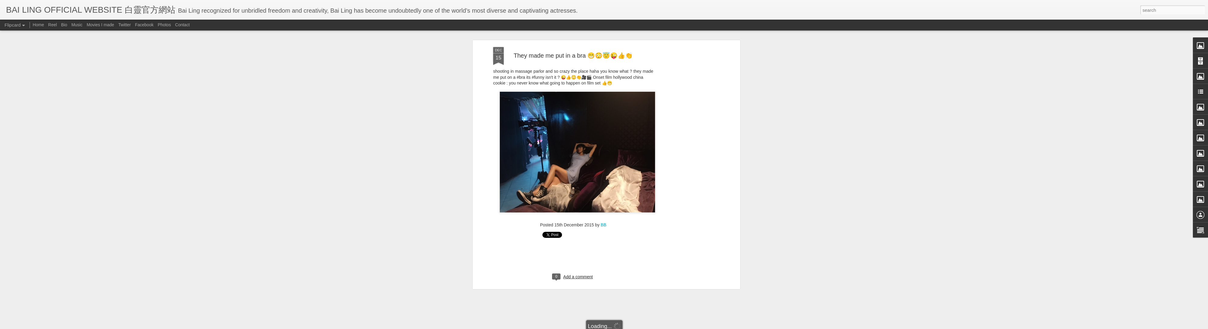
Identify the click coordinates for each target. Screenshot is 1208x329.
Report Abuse (659, 325)
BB (603, 182)
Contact (182, 24)
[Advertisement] (686, 99)
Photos (164, 24)
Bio (64, 24)
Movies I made (100, 24)
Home (38, 24)
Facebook (144, 24)
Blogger (641, 325)
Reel (52, 24)
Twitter (124, 24)
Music (76, 24)
